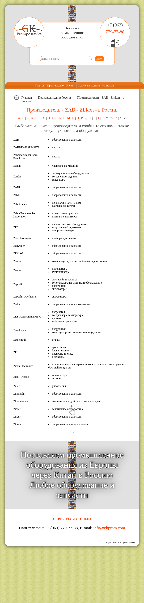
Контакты (108, 85)
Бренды (70, 85)
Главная (40, 85)
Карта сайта (111, 542)
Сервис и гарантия (89, 85)
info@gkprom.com (109, 528)
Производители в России (54, 97)
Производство (55, 85)
